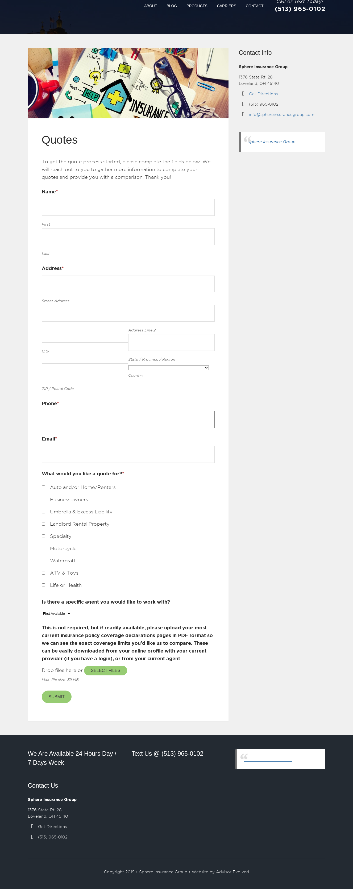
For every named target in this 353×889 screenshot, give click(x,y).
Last (46, 253)
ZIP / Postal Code (58, 389)
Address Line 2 (142, 330)
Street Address (55, 301)
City (45, 351)
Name (50, 191)
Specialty (61, 536)
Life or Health (66, 585)
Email (49, 438)
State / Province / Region (151, 359)
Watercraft (63, 560)
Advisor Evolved (232, 872)
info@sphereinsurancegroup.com (281, 115)
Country (135, 375)
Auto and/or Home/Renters (83, 487)
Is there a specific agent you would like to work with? (106, 601)
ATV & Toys (64, 572)
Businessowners (69, 499)
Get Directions (263, 94)
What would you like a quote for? (83, 473)
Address (53, 268)
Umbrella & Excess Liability (81, 511)
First (46, 224)
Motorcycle (63, 548)
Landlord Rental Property (80, 523)
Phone (50, 403)
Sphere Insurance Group (272, 141)
